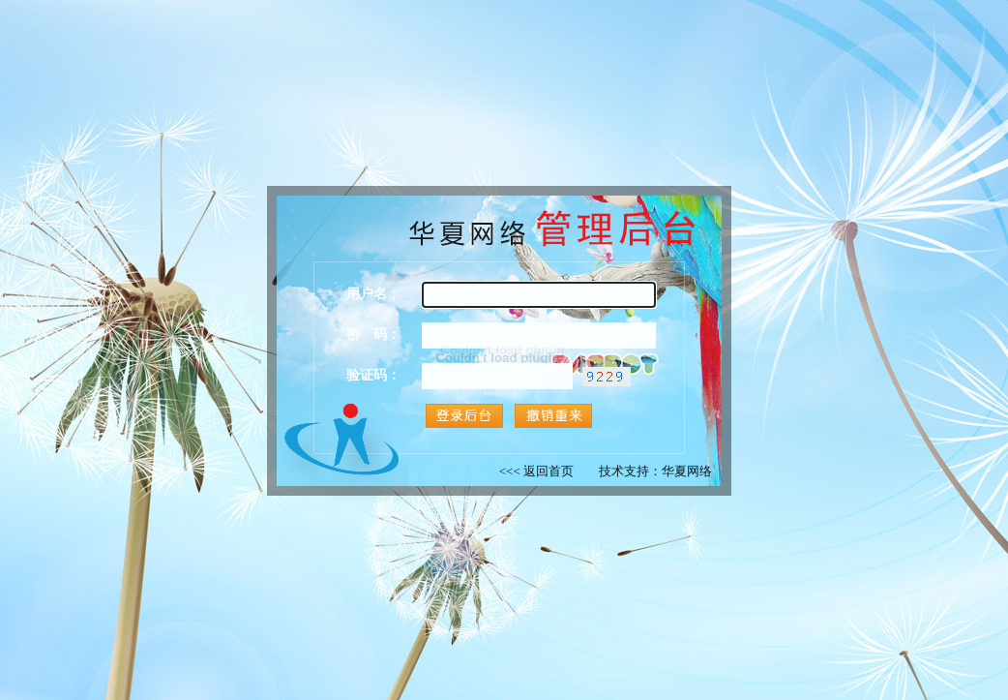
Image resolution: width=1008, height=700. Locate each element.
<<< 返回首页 (536, 471)
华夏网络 (687, 471)
